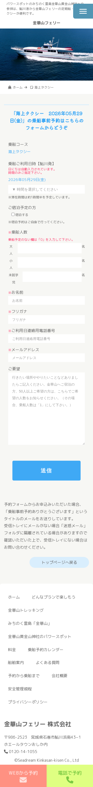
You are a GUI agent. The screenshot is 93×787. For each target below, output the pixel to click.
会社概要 (59, 675)
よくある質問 (48, 662)
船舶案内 (16, 662)
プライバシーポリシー (28, 702)
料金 (12, 649)
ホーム (14, 597)
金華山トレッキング (26, 610)
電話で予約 (69, 776)
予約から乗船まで (24, 675)
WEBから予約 (23, 776)
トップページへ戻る (59, 562)
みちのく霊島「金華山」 (30, 623)
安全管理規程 (20, 689)
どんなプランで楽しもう (53, 597)
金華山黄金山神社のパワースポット (39, 636)
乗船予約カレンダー (45, 649)
